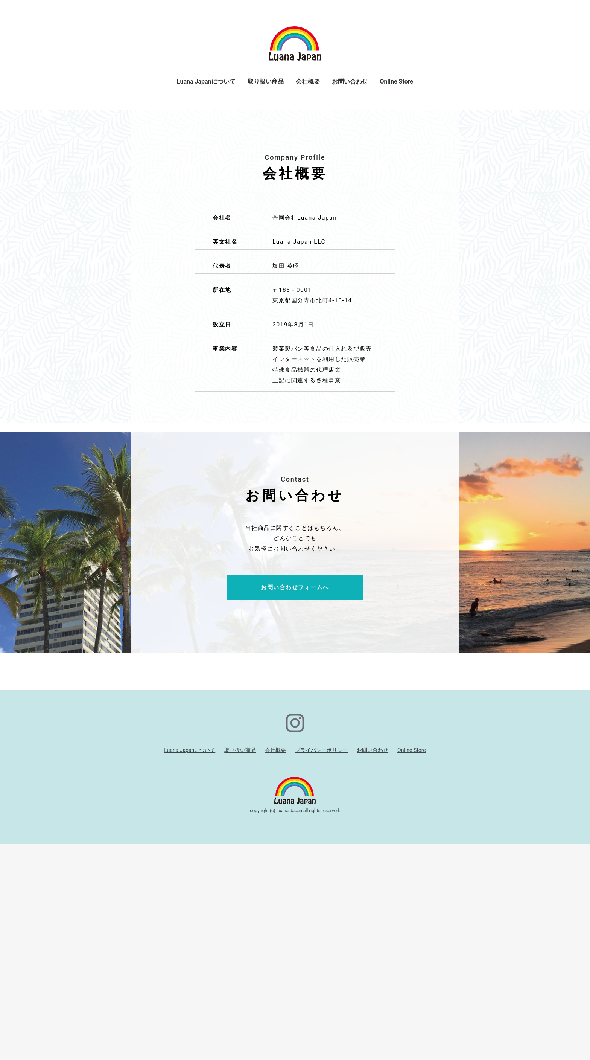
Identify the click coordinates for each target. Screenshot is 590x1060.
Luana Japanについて (206, 81)
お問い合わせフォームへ (295, 803)
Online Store (397, 81)
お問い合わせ (350, 81)
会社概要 (308, 81)
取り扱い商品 (266, 81)
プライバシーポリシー (321, 966)
